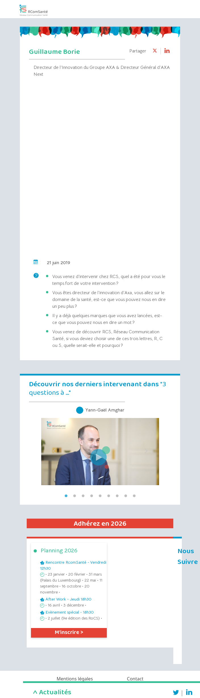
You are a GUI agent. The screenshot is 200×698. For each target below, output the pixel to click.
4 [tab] (91, 496)
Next (146, 449)
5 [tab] (100, 496)
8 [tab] (125, 496)
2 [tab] (74, 496)
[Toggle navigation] (166, 8)
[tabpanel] (100, 449)
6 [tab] (108, 496)
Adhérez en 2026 (100, 523)
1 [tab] (66, 496)
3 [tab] (83, 496)
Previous (54, 449)
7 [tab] (117, 496)
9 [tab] (134, 496)
